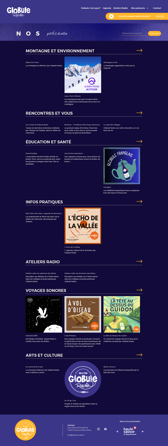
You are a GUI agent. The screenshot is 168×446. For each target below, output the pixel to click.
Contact (157, 8)
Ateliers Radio (120, 8)
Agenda (107, 8)
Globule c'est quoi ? (91, 8)
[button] (140, 8)
